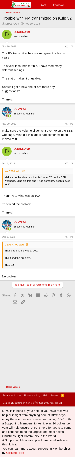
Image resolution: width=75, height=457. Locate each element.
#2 (71, 123)
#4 (71, 236)
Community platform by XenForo (32, 403)
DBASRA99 (12, 23)
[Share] (66, 46)
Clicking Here (15, 452)
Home (54, 395)
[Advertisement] (37, 342)
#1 (71, 46)
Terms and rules (12, 395)
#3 (71, 163)
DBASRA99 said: (14, 244)
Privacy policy (32, 395)
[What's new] (70, 4)
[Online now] (10, 116)
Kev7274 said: (13, 171)
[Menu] (5, 5)
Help (45, 395)
